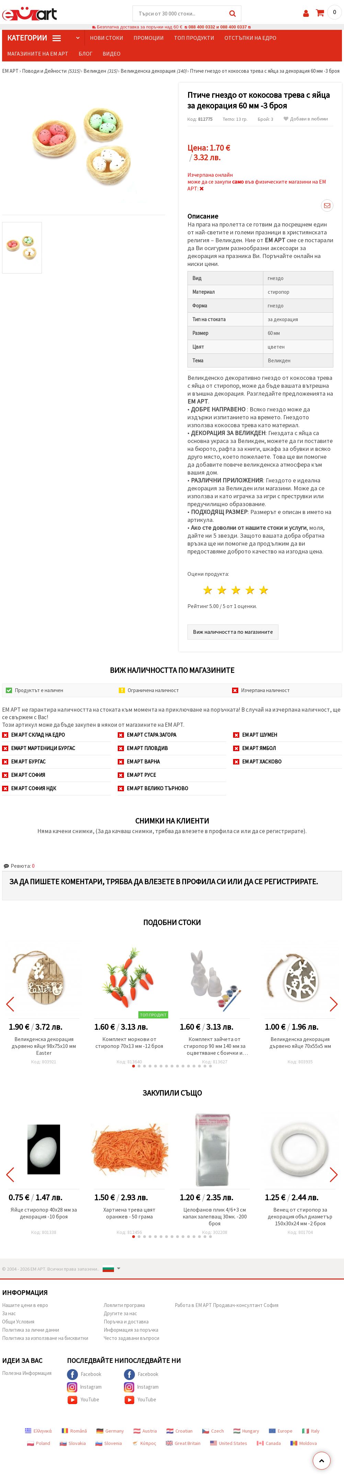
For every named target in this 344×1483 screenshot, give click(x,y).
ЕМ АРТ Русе (137, 775)
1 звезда (208, 590)
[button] (133, 1066)
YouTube (83, 1400)
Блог (85, 53)
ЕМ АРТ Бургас (24, 762)
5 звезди (264, 590)
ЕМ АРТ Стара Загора (147, 735)
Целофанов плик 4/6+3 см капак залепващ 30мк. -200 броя (215, 1216)
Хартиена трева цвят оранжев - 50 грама (129, 1213)
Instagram (84, 1387)
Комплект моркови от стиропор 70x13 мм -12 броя (129, 1043)
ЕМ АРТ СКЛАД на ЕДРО (33, 735)
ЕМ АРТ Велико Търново (153, 788)
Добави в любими (306, 119)
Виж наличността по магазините (233, 632)
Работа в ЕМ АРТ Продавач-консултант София (226, 1305)
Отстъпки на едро (250, 38)
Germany (110, 1431)
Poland (38, 1443)
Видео (112, 53)
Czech (213, 1431)
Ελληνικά (38, 1431)
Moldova (303, 1443)
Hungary (246, 1431)
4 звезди (250, 590)
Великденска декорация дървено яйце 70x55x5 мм (300, 1043)
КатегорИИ (34, 38)
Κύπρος (143, 1443)
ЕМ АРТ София (23, 775)
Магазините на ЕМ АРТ (37, 53)
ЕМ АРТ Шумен (255, 735)
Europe (281, 1431)
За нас (9, 1313)
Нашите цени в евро (25, 1305)
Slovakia (73, 1443)
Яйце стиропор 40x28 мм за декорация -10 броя (44, 1213)
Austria (145, 1431)
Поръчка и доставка (126, 1322)
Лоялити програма (124, 1305)
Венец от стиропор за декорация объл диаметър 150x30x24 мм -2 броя (300, 1216)
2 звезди (222, 590)
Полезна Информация (26, 1373)
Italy (311, 1431)
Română (74, 1431)
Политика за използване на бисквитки (45, 1338)
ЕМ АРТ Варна (139, 762)
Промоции (149, 38)
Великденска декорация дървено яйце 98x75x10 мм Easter (44, 1046)
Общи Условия (18, 1322)
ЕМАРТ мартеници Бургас (38, 748)
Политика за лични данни (30, 1330)
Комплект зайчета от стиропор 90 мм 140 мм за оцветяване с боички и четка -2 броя (214, 1047)
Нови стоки (106, 38)
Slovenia (108, 1443)
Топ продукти (194, 38)
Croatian (180, 1431)
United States (228, 1443)
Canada (269, 1443)
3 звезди (236, 590)
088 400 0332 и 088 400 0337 (217, 27)
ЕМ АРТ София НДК (29, 788)
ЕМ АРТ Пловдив (143, 748)
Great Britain (183, 1443)
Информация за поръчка (131, 1330)
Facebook (84, 1374)
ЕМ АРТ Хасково (257, 762)
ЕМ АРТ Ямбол (254, 748)
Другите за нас (120, 1313)
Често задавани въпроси (131, 1338)
